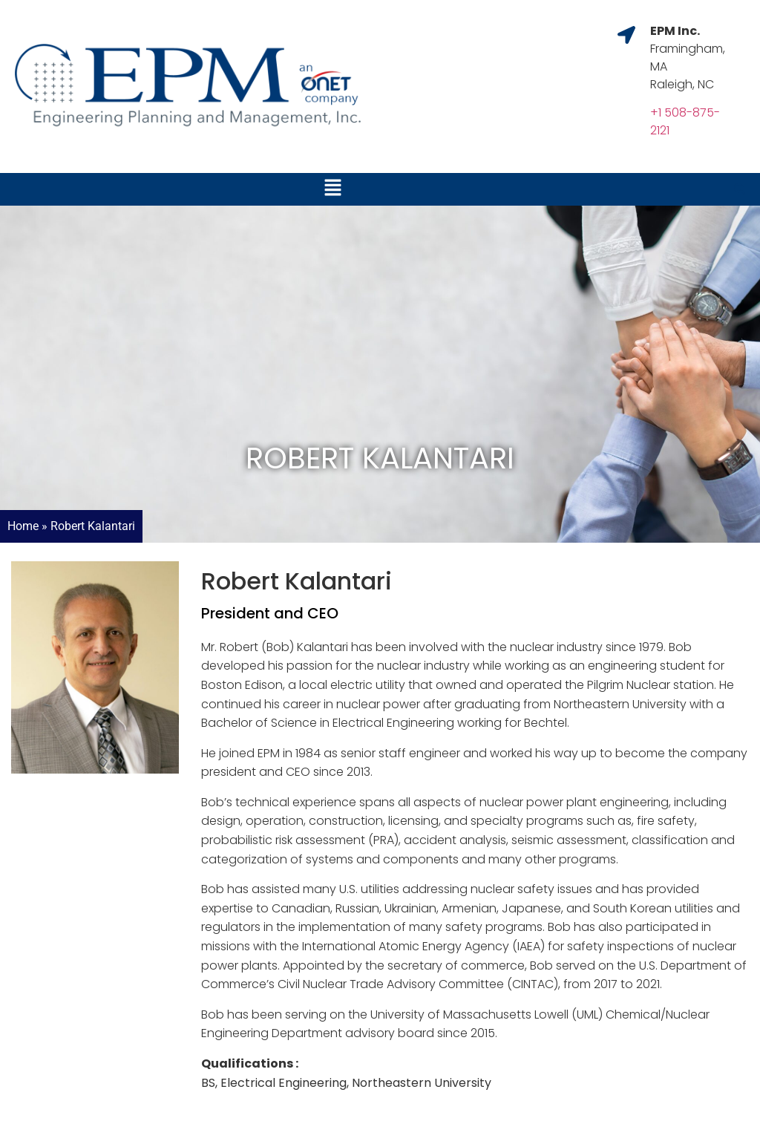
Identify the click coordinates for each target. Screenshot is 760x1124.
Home (23, 526)
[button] (332, 189)
